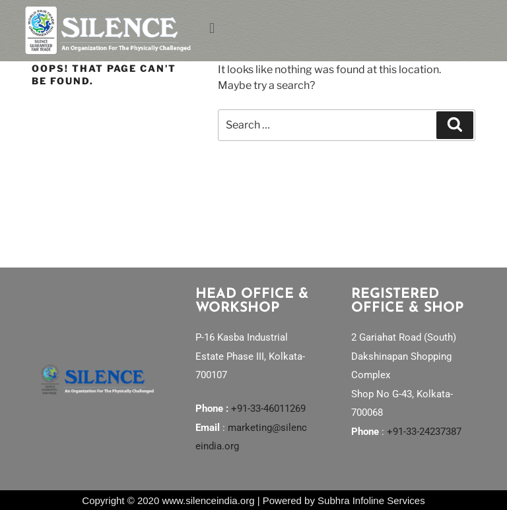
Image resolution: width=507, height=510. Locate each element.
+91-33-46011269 (268, 408)
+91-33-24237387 (424, 432)
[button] (343, 27)
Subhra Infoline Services (371, 500)
